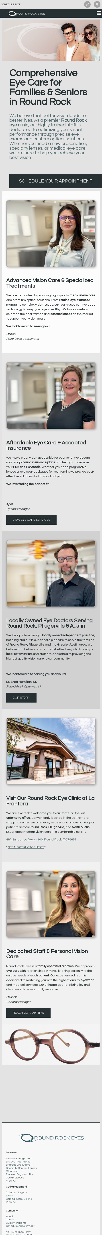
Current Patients (16, 1222)
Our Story (21, 697)
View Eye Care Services (31, 519)
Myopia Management (19, 1158)
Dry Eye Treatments (18, 1161)
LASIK (9, 1195)
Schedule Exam (11, 4)
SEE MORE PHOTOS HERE (26, 847)
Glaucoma (12, 1171)
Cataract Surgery (16, 1192)
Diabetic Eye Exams (18, 1164)
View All (11, 1180)
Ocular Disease (15, 1177)
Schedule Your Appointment (55, 181)
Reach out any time (28, 1012)
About (9, 1216)
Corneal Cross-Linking (19, 1199)
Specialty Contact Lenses (21, 1168)
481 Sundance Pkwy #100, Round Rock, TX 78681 (41, 839)
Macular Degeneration (20, 1174)
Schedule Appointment (20, 1226)
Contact (10, 1219)
